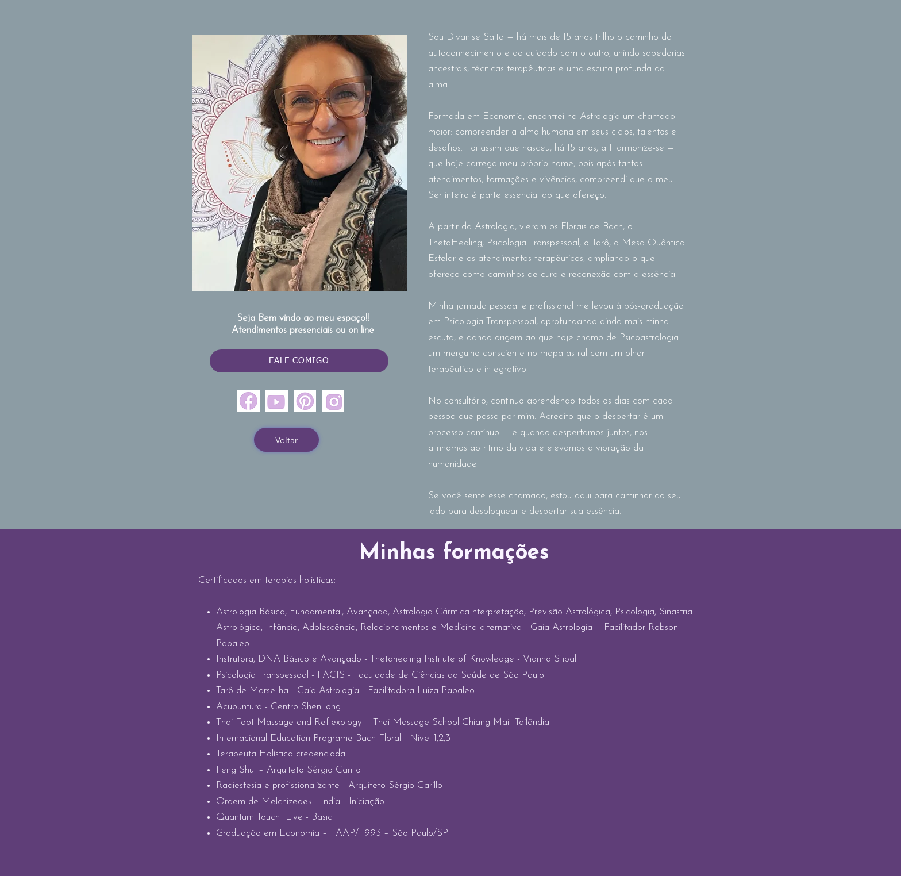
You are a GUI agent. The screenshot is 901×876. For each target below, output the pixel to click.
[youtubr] (276, 401)
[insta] (333, 401)
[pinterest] (305, 401)
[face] (248, 401)
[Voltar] (286, 440)
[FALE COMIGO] (299, 360)
